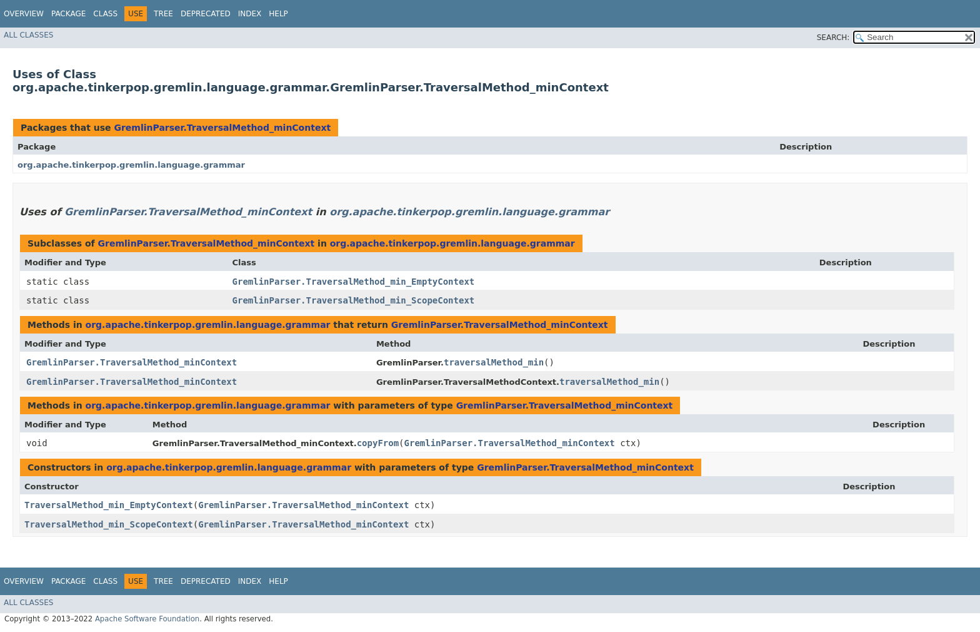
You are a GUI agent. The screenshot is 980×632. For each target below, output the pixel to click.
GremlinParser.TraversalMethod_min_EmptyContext (353, 282)
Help (278, 13)
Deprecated (206, 13)
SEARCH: (833, 37)
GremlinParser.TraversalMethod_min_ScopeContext (353, 300)
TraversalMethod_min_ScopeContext (108, 524)
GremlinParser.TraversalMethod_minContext (222, 128)
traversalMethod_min (494, 362)
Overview (24, 13)
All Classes (28, 35)
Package (68, 13)
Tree (163, 13)
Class (105, 13)
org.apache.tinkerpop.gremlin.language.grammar (131, 165)
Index (250, 13)
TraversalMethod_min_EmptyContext (108, 505)
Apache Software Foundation (147, 618)
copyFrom (378, 443)
